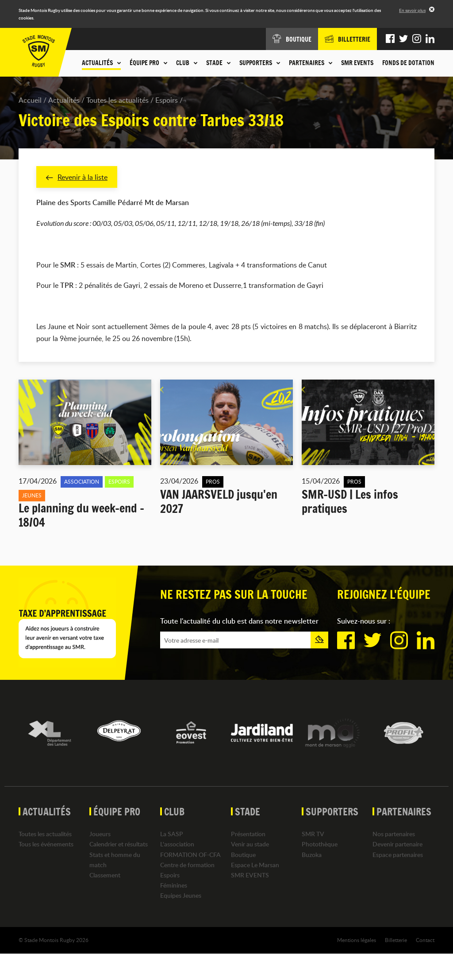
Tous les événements (46, 844)
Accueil (30, 100)
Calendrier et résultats (118, 844)
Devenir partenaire (397, 844)
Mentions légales (356, 940)
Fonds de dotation (408, 62)
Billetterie (396, 940)
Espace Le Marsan (255, 865)
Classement (104, 875)
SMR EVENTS (357, 62)
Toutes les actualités (117, 100)
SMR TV (313, 834)
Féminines (173, 885)
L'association (177, 844)
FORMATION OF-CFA (190, 854)
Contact (425, 940)
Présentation (248, 834)
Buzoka (312, 854)
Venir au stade (250, 844)
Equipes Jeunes (180, 896)
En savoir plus (412, 10)
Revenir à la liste (76, 177)
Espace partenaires (397, 854)
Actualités (64, 100)
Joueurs (100, 834)
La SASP (171, 834)
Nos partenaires (393, 834)
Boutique (243, 854)
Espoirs (166, 100)
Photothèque (320, 844)
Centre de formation (187, 865)
